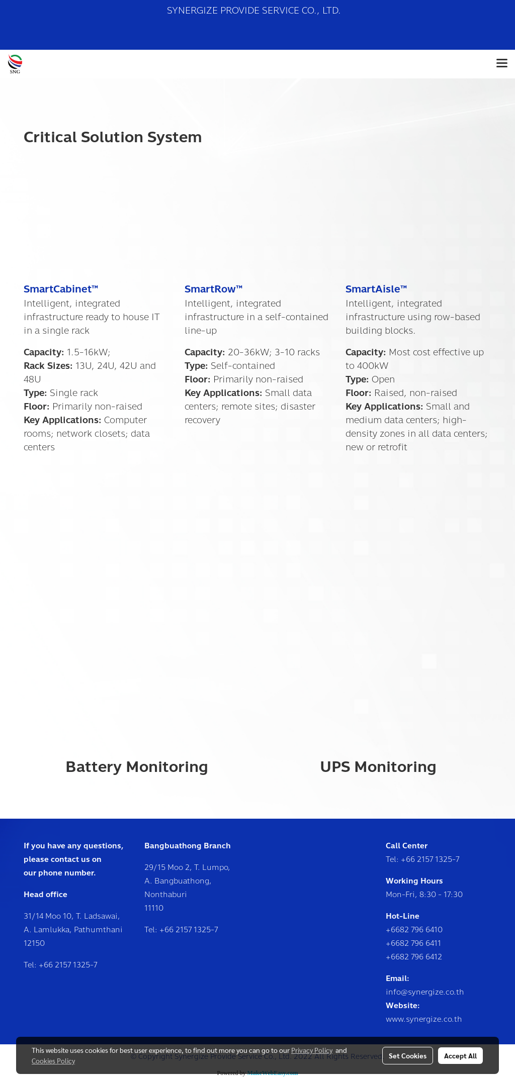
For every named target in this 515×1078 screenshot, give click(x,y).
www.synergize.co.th (424, 1019)
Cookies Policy (53, 1060)
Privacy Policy (311, 1049)
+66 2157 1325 (64, 965)
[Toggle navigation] (502, 64)
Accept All (460, 1055)
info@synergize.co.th (425, 992)
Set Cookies (407, 1055)
